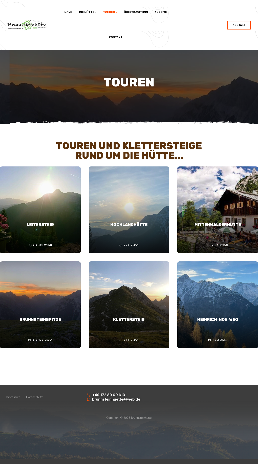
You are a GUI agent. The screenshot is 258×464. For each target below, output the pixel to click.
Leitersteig (40, 224)
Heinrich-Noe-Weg (217, 319)
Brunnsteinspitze (40, 319)
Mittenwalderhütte (217, 224)
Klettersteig (129, 319)
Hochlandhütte (129, 224)
